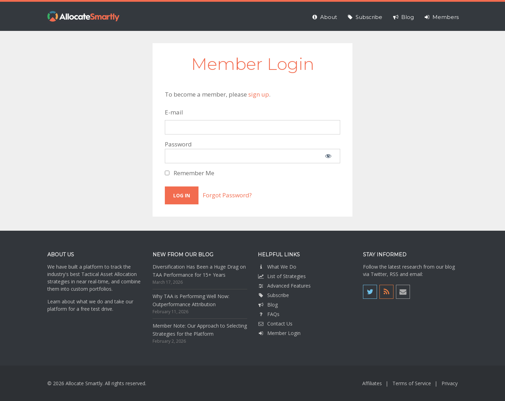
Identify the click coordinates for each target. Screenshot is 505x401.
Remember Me (189, 173)
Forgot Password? (227, 195)
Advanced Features (284, 285)
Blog (268, 304)
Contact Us (275, 323)
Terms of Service (411, 383)
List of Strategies (282, 276)
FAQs (269, 314)
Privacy (450, 383)
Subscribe (273, 295)
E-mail (174, 112)
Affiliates (372, 383)
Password (178, 144)
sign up (258, 94)
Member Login (279, 333)
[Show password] (328, 156)
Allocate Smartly (83, 16)
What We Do (277, 266)
